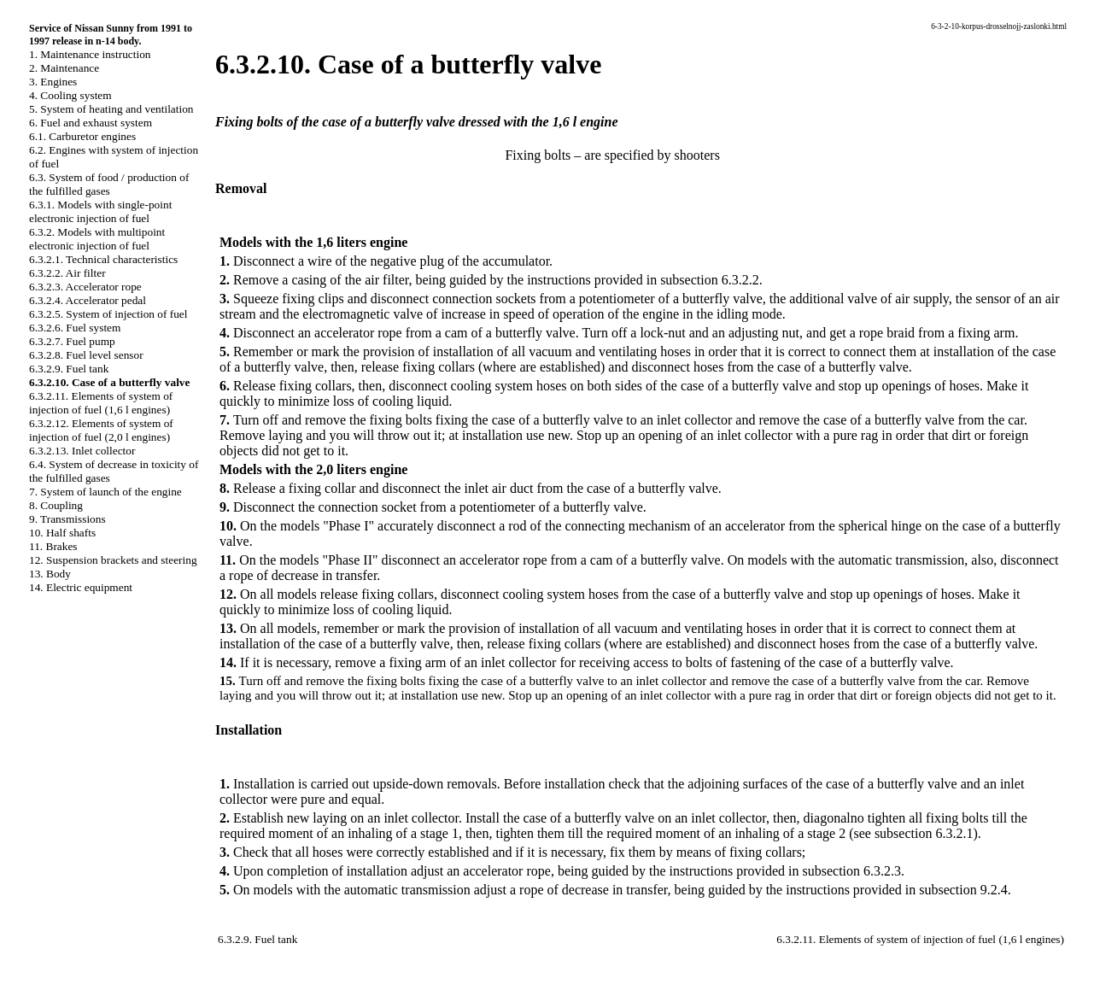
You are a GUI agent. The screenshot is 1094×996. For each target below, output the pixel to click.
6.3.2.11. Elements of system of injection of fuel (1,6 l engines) (101, 403)
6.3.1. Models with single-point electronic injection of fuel (100, 211)
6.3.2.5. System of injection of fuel (108, 314)
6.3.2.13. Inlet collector (82, 450)
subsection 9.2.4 (963, 889)
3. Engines (53, 81)
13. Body (50, 573)
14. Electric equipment (80, 587)
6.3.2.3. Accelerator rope (85, 286)
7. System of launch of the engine (105, 491)
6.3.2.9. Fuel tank (68, 368)
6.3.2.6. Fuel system (74, 327)
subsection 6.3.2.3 (852, 871)
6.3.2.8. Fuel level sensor (86, 355)
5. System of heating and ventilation (111, 109)
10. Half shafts (62, 532)
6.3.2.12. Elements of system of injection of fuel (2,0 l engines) (101, 430)
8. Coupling (56, 505)
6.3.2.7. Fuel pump (72, 341)
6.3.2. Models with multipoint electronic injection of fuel (97, 239)
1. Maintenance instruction (90, 54)
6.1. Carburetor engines (82, 136)
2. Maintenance (64, 68)
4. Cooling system (70, 95)
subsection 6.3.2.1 (924, 833)
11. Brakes (53, 546)
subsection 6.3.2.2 (709, 279)
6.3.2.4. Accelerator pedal (87, 300)
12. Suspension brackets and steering (113, 560)
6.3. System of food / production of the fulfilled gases (109, 184)
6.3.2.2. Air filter (67, 273)
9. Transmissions (67, 519)
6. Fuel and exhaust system (90, 122)
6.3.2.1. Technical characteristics (103, 259)
